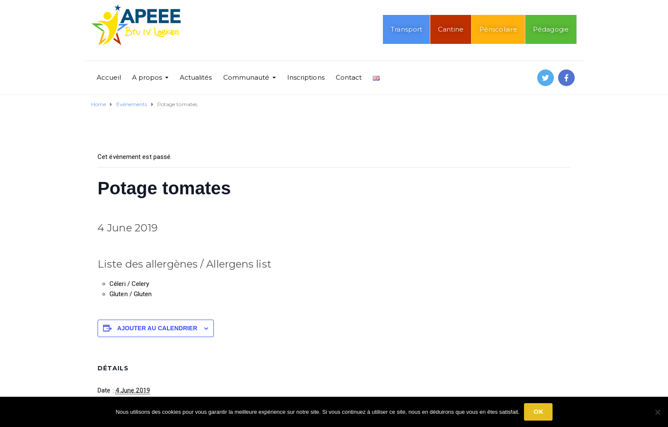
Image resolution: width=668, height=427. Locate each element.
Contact (349, 77)
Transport (406, 29)
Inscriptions (306, 77)
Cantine (451, 29)
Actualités (196, 77)
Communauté (246, 77)
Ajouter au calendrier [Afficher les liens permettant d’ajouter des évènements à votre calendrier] (157, 328)
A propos (147, 77)
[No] (657, 412)
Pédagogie (551, 29)
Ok (538, 411)
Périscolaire (498, 29)
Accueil (109, 77)
